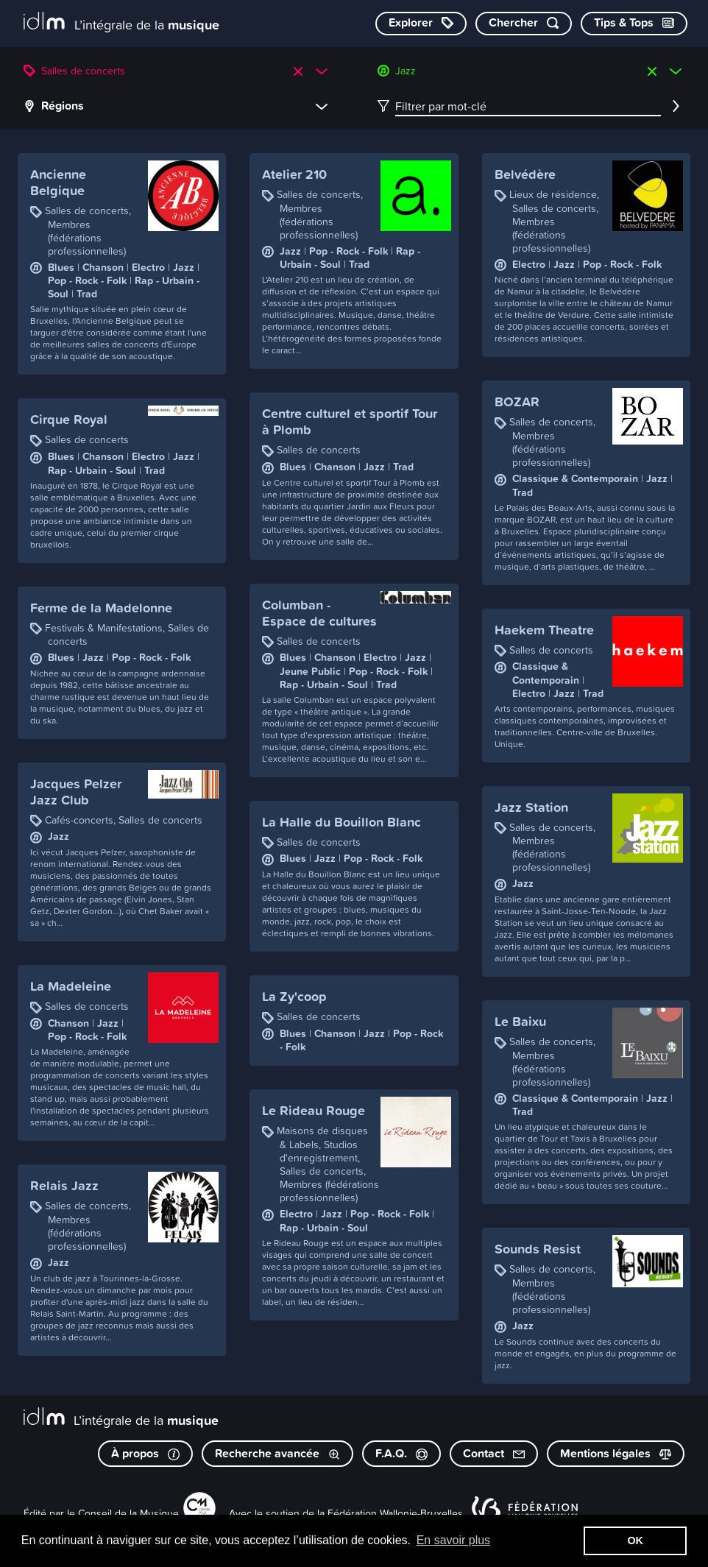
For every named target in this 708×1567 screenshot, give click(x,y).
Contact (494, 1453)
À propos (145, 1453)
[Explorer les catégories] (421, 23)
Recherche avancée (277, 1453)
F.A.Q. (401, 1453)
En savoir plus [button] (454, 1540)
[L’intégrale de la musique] (121, 22)
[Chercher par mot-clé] (523, 23)
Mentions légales (615, 1453)
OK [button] (635, 1540)
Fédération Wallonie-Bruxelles (395, 1513)
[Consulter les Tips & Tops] (634, 23)
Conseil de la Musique (128, 1513)
